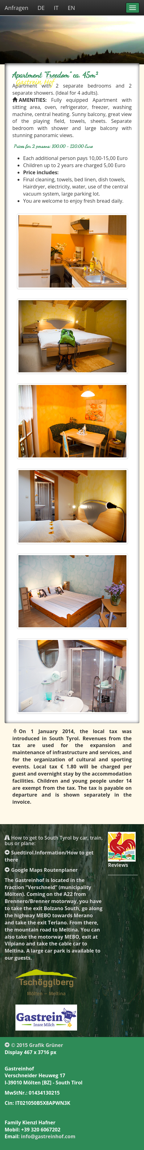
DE (41, 7)
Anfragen (16, 7)
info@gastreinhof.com (48, 1136)
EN (71, 7)
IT (56, 7)
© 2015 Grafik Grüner (34, 1045)
